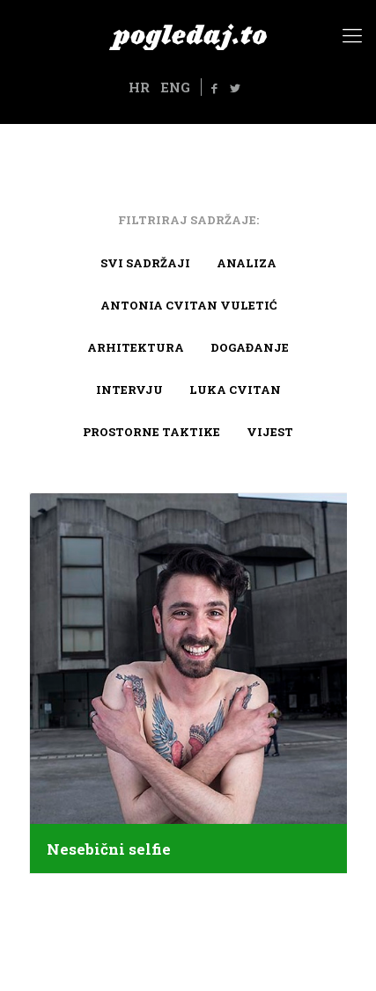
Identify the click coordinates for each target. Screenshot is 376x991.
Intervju (129, 389)
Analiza (246, 263)
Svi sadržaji (145, 263)
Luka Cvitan (235, 389)
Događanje (249, 347)
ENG (175, 87)
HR (139, 87)
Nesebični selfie (109, 849)
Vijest (270, 432)
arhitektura (135, 347)
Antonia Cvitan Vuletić (188, 305)
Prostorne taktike (151, 432)
